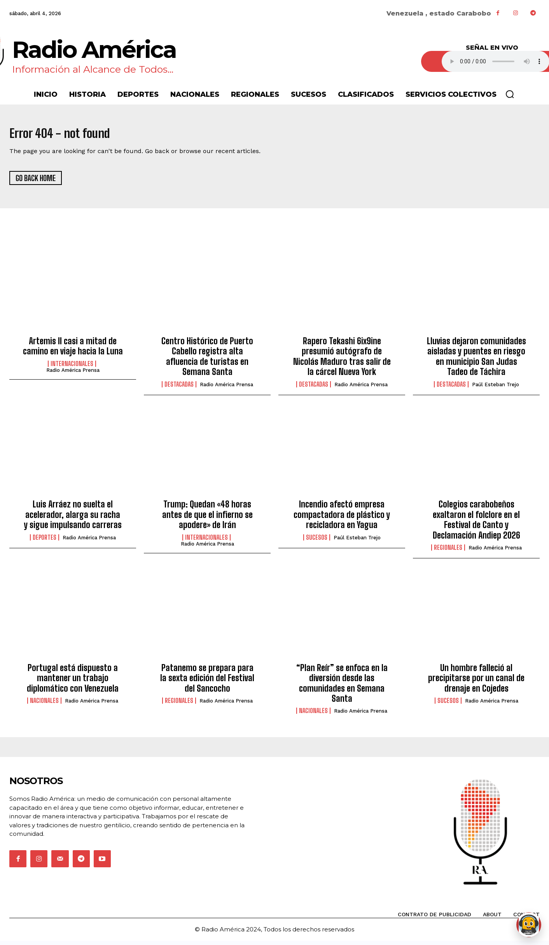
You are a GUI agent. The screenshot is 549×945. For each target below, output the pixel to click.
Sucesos (316, 542)
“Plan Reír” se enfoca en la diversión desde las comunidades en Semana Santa (342, 687)
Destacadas (179, 388)
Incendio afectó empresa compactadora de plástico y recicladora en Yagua (342, 519)
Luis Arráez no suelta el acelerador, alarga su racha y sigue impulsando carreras (73, 519)
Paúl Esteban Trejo (495, 389)
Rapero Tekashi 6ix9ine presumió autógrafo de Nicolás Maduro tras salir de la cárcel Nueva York (342, 360)
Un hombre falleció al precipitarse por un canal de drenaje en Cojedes (476, 682)
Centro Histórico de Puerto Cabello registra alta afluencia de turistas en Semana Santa (207, 360)
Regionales (448, 552)
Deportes (44, 542)
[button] (509, 94)
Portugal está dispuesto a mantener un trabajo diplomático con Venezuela (73, 682)
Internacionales (72, 368)
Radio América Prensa (73, 374)
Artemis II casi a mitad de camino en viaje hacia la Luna (73, 350)
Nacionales (44, 705)
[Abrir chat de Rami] (528, 924)
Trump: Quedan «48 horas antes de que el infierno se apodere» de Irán (207, 519)
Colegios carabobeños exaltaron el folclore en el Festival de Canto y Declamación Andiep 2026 (476, 524)
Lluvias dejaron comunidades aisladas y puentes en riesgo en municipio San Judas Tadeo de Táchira (476, 360)
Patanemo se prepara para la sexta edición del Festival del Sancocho (207, 682)
